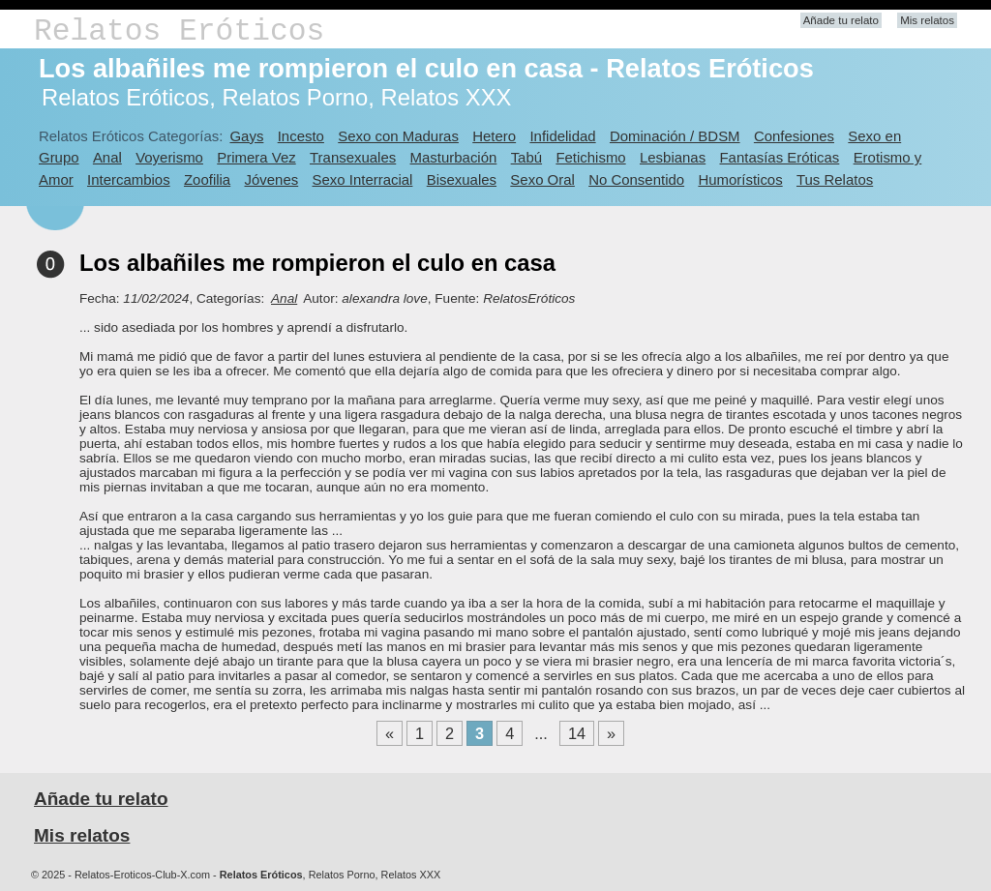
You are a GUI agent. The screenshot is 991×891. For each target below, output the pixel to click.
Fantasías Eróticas (779, 157)
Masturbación (453, 157)
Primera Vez (256, 157)
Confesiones (794, 136)
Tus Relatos (834, 179)
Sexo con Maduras (398, 136)
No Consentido (636, 179)
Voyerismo (169, 157)
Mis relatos (927, 20)
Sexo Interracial (363, 179)
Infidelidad (562, 136)
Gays (246, 136)
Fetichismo (590, 157)
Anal (107, 157)
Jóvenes (272, 179)
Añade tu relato (841, 20)
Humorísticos (740, 179)
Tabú (526, 157)
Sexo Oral (542, 179)
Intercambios (128, 179)
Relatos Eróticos (179, 31)
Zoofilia (207, 179)
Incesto (301, 136)
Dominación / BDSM (675, 136)
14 (577, 733)
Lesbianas (673, 157)
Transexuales (353, 157)
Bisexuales (461, 179)
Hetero (494, 136)
